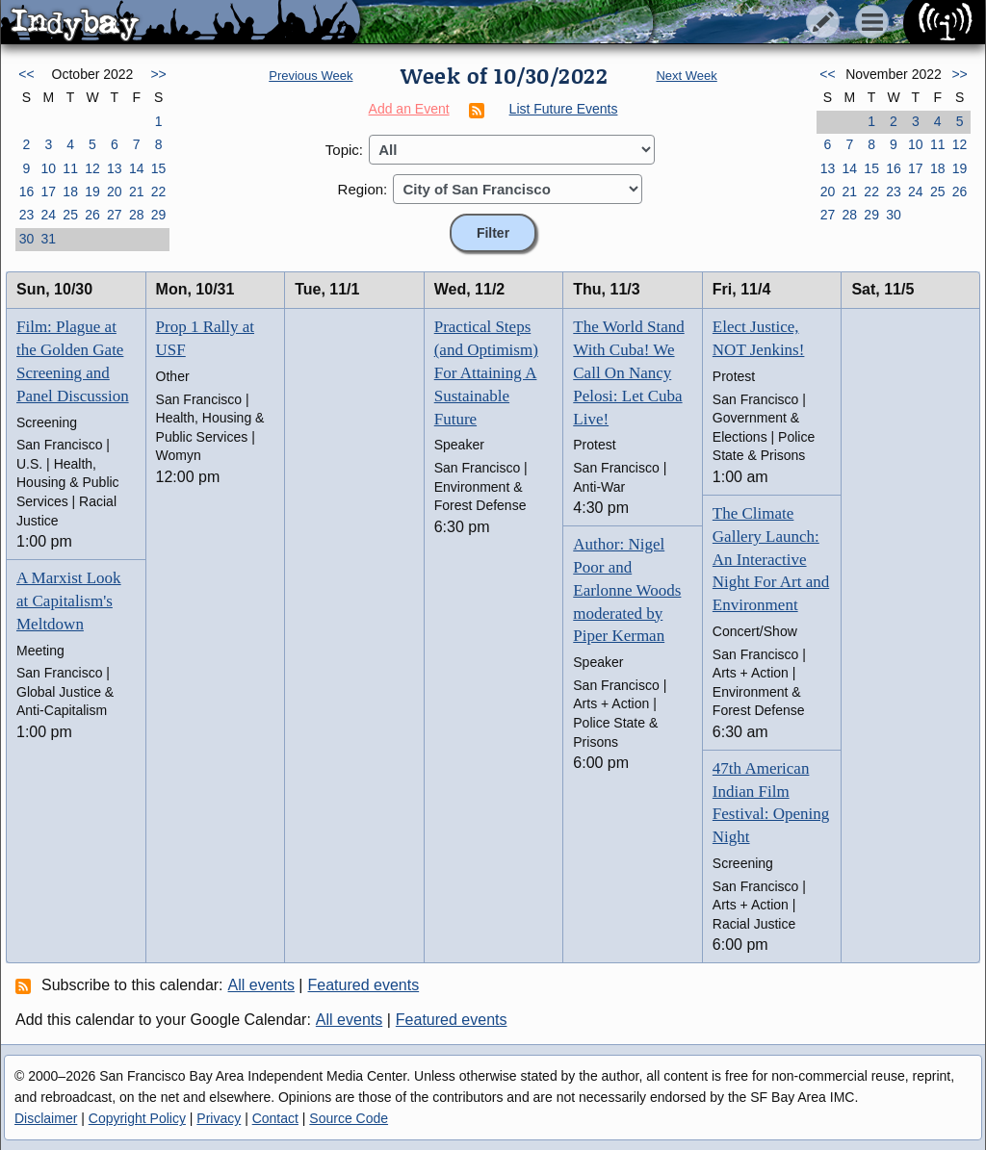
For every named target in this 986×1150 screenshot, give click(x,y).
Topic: (344, 149)
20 (114, 191)
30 (27, 238)
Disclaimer (45, 1118)
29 (159, 214)
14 (136, 168)
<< (26, 74)
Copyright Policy (137, 1118)
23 (27, 214)
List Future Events (563, 108)
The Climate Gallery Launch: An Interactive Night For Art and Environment (771, 559)
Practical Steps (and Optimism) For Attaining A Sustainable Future (486, 372)
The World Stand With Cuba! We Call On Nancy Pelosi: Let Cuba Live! (628, 372)
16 (27, 191)
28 (136, 214)
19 (92, 191)
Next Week (686, 75)
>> (158, 74)
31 (48, 238)
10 (48, 168)
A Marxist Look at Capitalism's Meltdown (68, 601)
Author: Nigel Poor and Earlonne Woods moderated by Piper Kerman (627, 590)
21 (136, 191)
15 (159, 168)
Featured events (364, 985)
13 (114, 168)
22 (159, 191)
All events (261, 985)
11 (70, 168)
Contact (275, 1118)
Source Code (348, 1118)
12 (92, 168)
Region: (363, 189)
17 (48, 191)
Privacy (218, 1118)
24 (48, 214)
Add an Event (409, 108)
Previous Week (310, 75)
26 (92, 214)
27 (114, 214)
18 (70, 191)
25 (70, 214)
